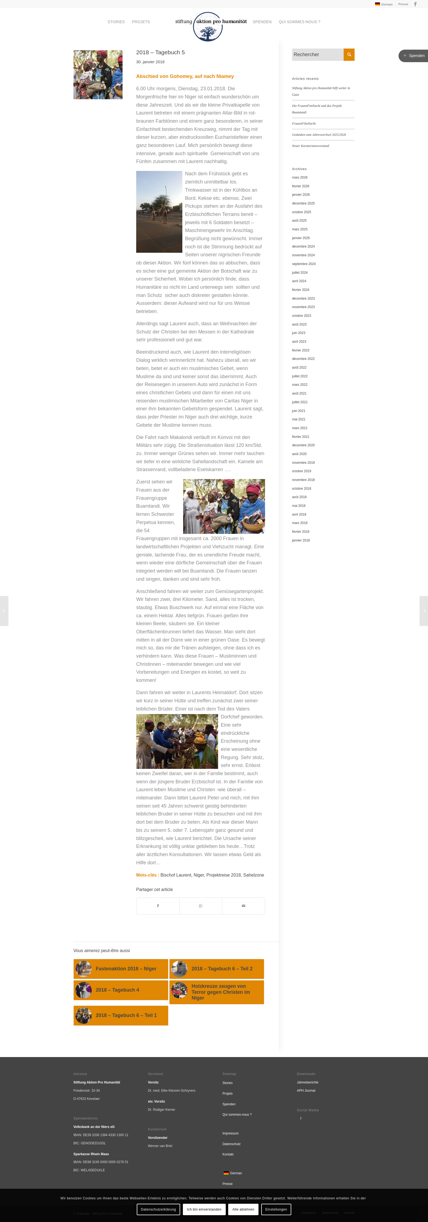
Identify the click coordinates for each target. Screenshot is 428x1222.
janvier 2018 (301, 540)
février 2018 (300, 532)
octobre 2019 (301, 471)
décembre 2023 (303, 298)
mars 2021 (300, 428)
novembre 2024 (303, 255)
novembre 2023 (303, 307)
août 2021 (299, 393)
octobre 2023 (301, 316)
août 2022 (299, 367)
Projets (227, 1093)
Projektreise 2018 (223, 874)
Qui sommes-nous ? (237, 1114)
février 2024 (300, 290)
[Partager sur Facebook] (157, 906)
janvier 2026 (301, 195)
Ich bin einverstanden (204, 1209)
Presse (403, 4)
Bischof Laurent (175, 874)
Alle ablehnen (244, 1209)
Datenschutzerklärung (158, 1209)
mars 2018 (300, 523)
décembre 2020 (303, 445)
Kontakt (228, 1154)
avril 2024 (299, 281)
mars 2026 (300, 177)
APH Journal (306, 1090)
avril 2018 (299, 514)
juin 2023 (298, 333)
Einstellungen (276, 1209)
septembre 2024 (304, 264)
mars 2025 (300, 229)
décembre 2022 (303, 359)
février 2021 (300, 437)
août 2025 (299, 220)
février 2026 (300, 186)
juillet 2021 (300, 402)
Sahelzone (253, 874)
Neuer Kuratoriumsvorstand (310, 146)
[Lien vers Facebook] (415, 4)
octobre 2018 (301, 488)
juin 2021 (298, 411)
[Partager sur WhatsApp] (201, 906)
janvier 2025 (301, 238)
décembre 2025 (303, 203)
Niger (199, 874)
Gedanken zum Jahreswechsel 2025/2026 (319, 135)
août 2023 (299, 324)
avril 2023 (299, 342)
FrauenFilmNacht (304, 123)
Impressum (230, 1133)
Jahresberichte (308, 1082)
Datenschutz (231, 1144)
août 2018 (299, 497)
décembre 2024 (303, 246)
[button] (413, 56)
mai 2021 (298, 419)
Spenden (229, 1104)
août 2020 (299, 454)
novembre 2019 (303, 463)
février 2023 (300, 350)
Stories (227, 1083)
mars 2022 (300, 385)
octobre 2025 (301, 212)
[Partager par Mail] (243, 906)
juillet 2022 (300, 376)
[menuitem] (383, 4)
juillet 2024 (300, 273)
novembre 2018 (303, 480)
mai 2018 (298, 506)
